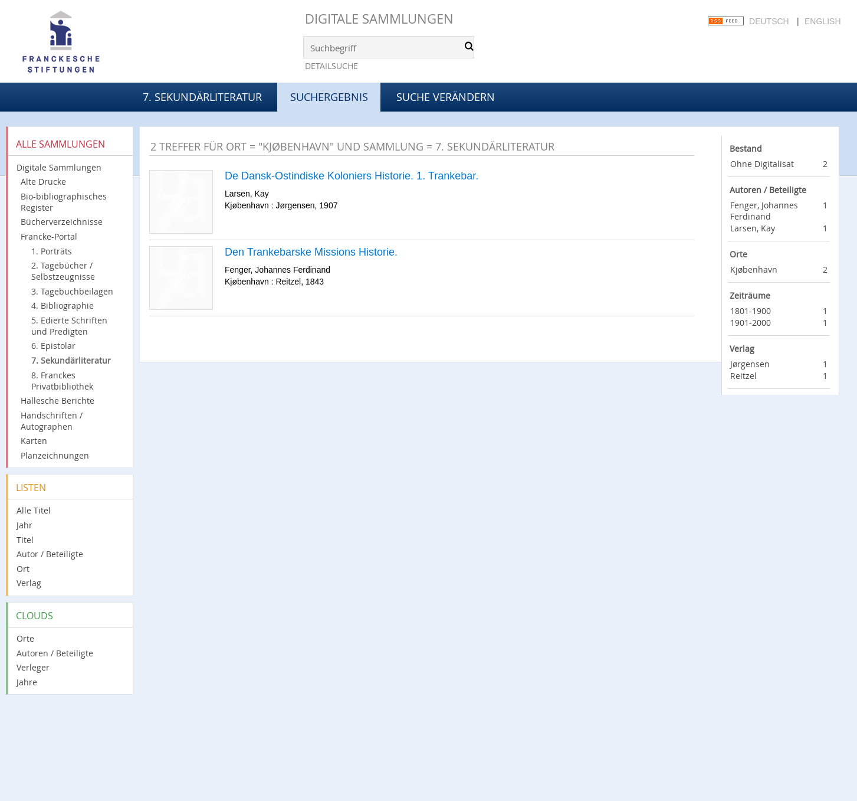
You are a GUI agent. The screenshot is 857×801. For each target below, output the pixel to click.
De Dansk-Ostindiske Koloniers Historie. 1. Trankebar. (351, 176)
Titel (25, 539)
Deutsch (769, 21)
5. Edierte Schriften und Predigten (69, 326)
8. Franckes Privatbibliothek (62, 381)
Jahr (24, 525)
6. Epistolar (53, 345)
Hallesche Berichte (57, 400)
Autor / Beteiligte (50, 554)
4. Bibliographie (62, 305)
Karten (34, 440)
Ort (23, 568)
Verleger (33, 667)
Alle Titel (34, 510)
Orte (25, 638)
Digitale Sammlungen (379, 18)
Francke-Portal (49, 236)
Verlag (29, 583)
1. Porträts (51, 251)
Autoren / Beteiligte (55, 653)
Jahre (27, 682)
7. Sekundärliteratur (202, 97)
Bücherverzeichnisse (62, 221)
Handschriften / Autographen (52, 421)
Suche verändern (445, 97)
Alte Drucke (43, 181)
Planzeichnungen (55, 455)
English (822, 21)
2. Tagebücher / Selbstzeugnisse (63, 271)
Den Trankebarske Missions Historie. (311, 252)
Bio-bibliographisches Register (64, 202)
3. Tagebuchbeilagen (72, 291)
